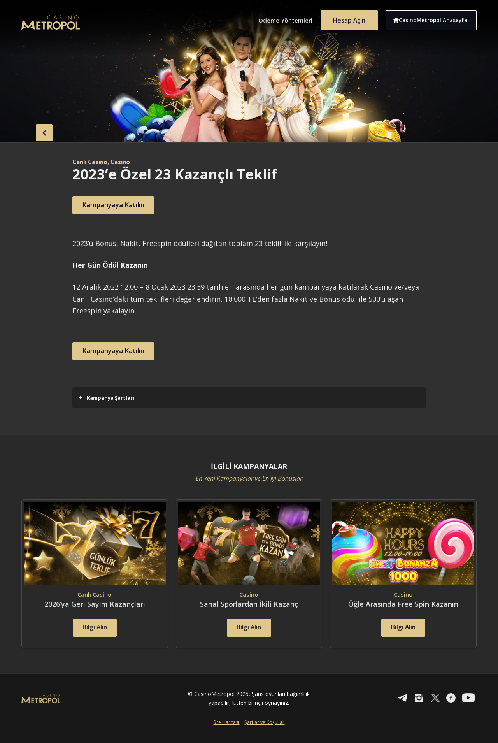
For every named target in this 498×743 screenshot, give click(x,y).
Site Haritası (226, 730)
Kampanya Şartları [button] (106, 397)
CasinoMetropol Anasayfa (436, 18)
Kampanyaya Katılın (118, 205)
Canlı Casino (91, 162)
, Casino (123, 162)
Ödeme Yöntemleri (280, 18)
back (37, 131)
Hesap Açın (348, 18)
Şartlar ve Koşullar (264, 730)
